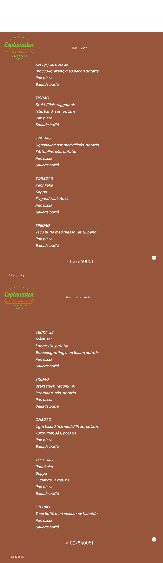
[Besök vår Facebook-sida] (154, 258)
